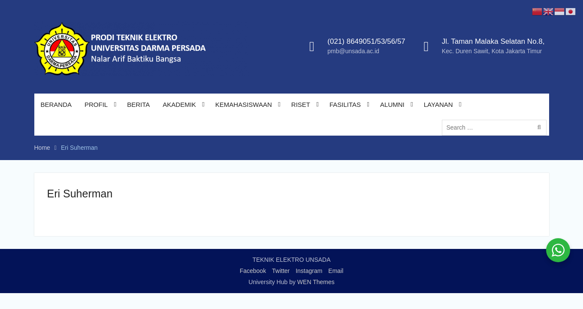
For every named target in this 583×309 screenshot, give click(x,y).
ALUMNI (392, 104)
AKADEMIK (179, 104)
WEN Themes (316, 282)
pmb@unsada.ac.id (353, 51)
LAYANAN (438, 104)
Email (335, 270)
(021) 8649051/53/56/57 (366, 41)
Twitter (281, 270)
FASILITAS (345, 104)
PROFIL (96, 104)
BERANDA (56, 104)
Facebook (253, 270)
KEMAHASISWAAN (243, 104)
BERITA (138, 104)
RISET (300, 104)
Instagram (309, 270)
